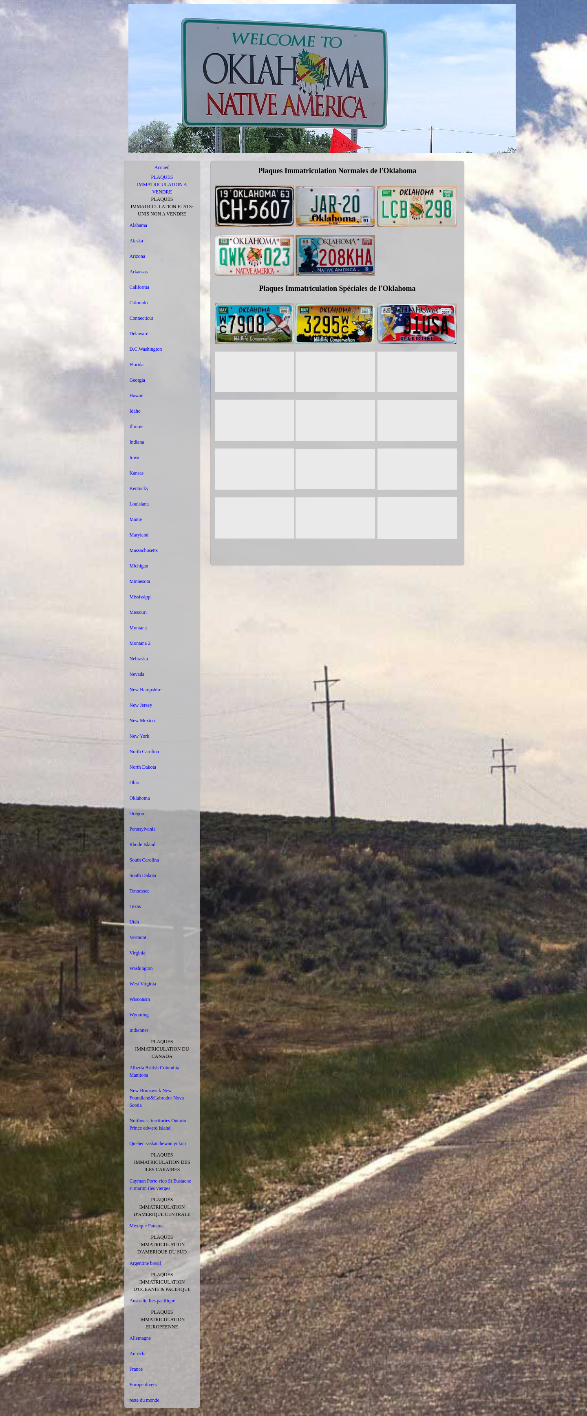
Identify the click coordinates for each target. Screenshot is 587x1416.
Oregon (137, 813)
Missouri (138, 612)
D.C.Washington (146, 349)
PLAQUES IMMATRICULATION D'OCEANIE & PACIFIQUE (161, 1282)
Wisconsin (140, 999)
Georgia (137, 380)
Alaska (136, 241)
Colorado (139, 303)
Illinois (136, 426)
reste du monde (144, 1400)
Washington (141, 968)
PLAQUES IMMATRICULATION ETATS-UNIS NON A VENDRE (161, 206)
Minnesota (140, 581)
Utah (134, 922)
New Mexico (142, 720)
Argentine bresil (145, 1263)
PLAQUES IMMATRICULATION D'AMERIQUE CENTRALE (162, 1207)
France (136, 1369)
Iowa (134, 457)
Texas (135, 906)
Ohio (134, 782)
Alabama (138, 225)
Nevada (137, 674)
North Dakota (143, 767)
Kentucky (139, 488)
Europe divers (143, 1384)
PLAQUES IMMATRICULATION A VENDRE (162, 184)
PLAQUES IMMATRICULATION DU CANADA (162, 1049)
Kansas (137, 473)
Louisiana (139, 504)
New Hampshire (145, 690)
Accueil (162, 167)
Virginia (138, 953)
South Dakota (143, 875)
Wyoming (139, 1015)
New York (140, 736)
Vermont (138, 937)
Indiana (137, 442)
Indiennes (139, 1030)
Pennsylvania (143, 829)
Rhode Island (143, 844)
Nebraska (139, 659)
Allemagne (140, 1338)
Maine (136, 519)
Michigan (139, 566)
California (140, 287)
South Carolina (144, 860)
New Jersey (141, 705)
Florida (137, 364)
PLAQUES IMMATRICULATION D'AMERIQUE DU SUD (162, 1244)
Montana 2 (140, 643)
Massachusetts (144, 550)
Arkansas (139, 272)
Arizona (138, 256)
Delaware (139, 333)
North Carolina (144, 751)
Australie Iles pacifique (152, 1301)
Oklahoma (140, 798)
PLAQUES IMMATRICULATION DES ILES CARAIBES (162, 1162)
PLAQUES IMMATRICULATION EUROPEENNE (162, 1319)
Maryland (139, 535)
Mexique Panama (147, 1226)
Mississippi (141, 597)
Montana (138, 628)
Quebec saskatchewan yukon (158, 1143)
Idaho (135, 411)
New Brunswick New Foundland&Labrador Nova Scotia (157, 1098)
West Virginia (143, 984)
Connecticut (141, 318)
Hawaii (137, 395)
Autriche (138, 1354)
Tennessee (140, 891)
